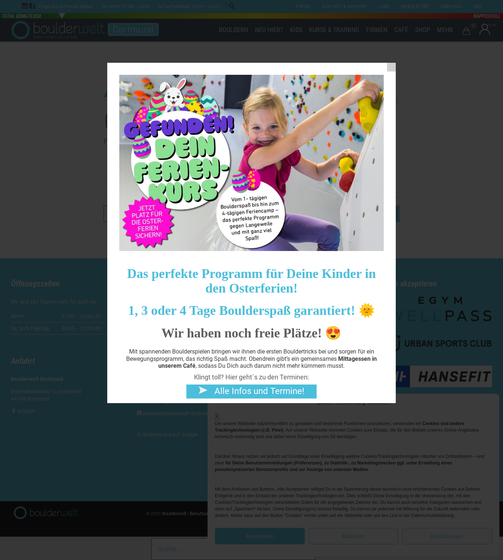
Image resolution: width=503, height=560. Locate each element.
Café (268, 338)
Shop (268, 324)
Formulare (274, 309)
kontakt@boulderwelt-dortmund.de (183, 326)
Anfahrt (26, 411)
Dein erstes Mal (280, 302)
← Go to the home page (133, 177)
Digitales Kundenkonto (288, 316)
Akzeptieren (259, 536)
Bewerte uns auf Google (170, 434)
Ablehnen (353, 536)
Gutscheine (275, 331)
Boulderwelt (174, 513)
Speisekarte (276, 353)
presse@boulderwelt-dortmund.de (178, 413)
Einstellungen (447, 536)
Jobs (268, 345)
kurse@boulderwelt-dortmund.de (177, 380)
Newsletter (275, 360)
